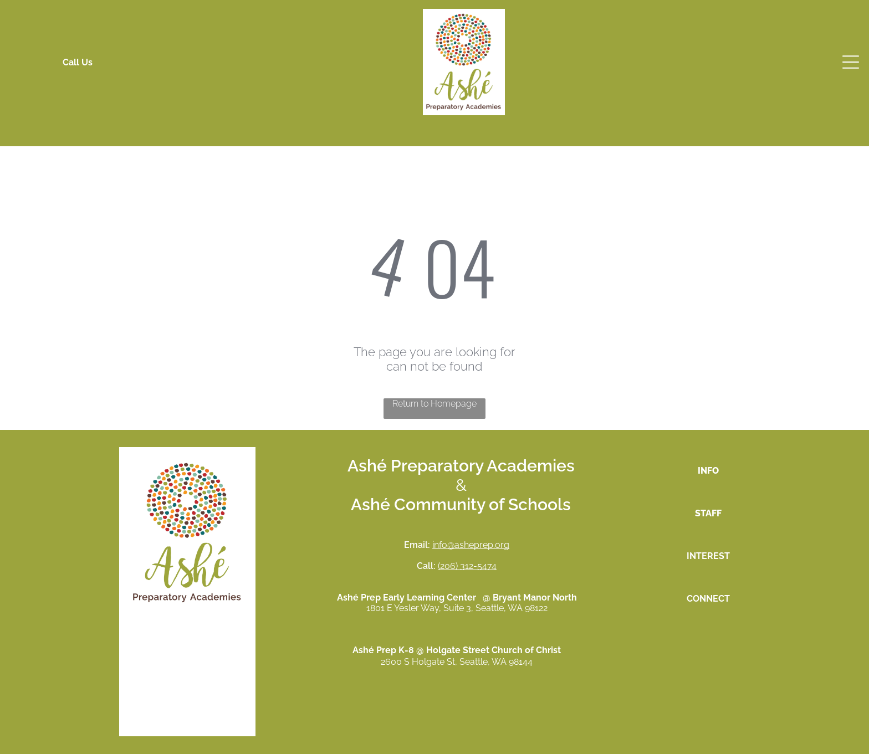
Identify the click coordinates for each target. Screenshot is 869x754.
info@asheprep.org (470, 545)
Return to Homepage (434, 403)
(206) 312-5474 (467, 566)
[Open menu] (850, 62)
